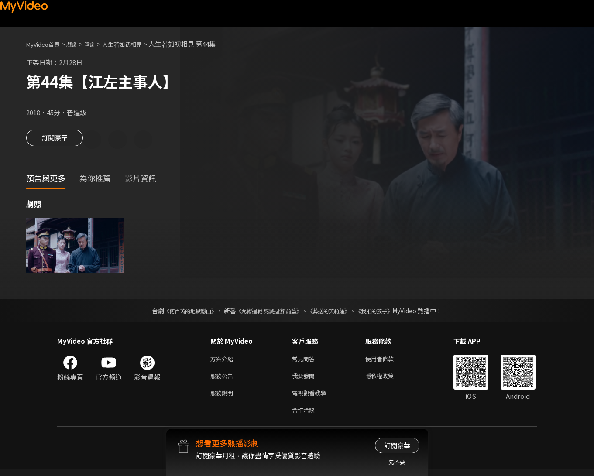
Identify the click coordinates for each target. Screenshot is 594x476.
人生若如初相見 (135, 43)
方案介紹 (223, 360)
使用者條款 (387, 360)
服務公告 (223, 379)
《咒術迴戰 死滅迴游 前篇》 (267, 312)
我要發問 (305, 379)
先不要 (396, 462)
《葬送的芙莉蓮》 (335, 312)
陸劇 (98, 43)
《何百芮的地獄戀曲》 (178, 312)
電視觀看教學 (311, 397)
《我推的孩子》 (387, 312)
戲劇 (79, 43)
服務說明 (223, 397)
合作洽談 (305, 415)
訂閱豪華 (54, 140)
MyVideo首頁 (46, 43)
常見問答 (305, 360)
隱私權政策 (387, 379)
